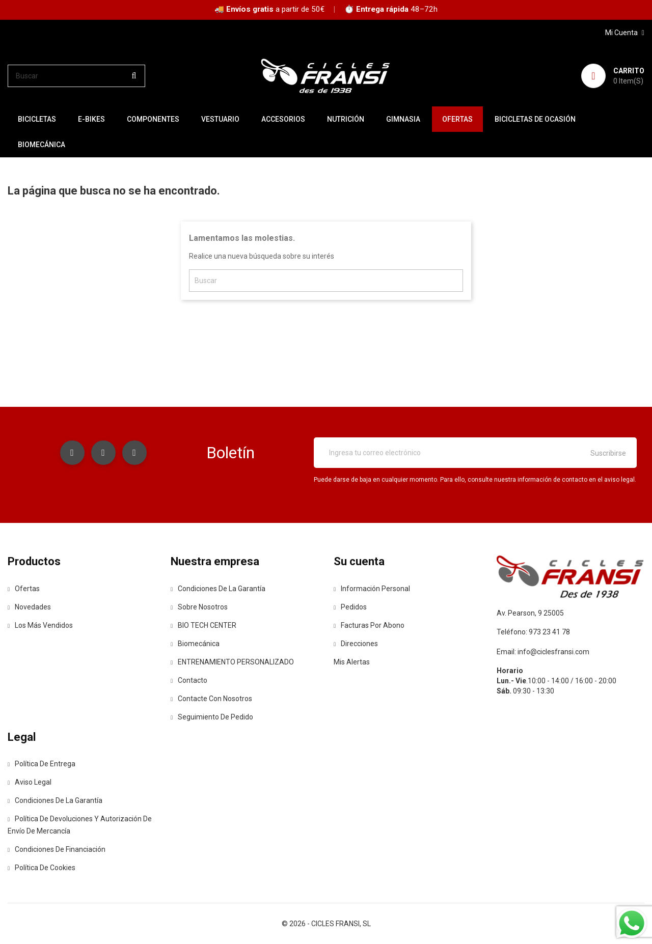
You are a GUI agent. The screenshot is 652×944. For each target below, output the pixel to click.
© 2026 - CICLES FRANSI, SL (326, 924)
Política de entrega (41, 764)
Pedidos (350, 607)
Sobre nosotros (199, 607)
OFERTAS (457, 119)
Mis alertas (352, 662)
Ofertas (24, 589)
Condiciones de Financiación (56, 849)
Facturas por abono (369, 625)
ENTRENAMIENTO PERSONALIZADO (232, 662)
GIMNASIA (403, 119)
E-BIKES (91, 119)
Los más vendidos (40, 625)
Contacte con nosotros (211, 699)
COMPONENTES (153, 119)
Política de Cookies (41, 868)
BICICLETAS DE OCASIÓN (535, 119)
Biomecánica (41, 145)
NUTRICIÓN (345, 119)
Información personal (372, 589)
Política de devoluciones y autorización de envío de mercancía (80, 825)
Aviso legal (29, 782)
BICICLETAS (37, 119)
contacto (189, 680)
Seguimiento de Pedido (212, 717)
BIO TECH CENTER (203, 625)
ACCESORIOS (283, 119)
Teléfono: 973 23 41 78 (533, 632)
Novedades (29, 607)
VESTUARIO (220, 119)
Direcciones (356, 644)
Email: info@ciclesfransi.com (543, 652)
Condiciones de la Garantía (218, 589)
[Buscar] (76, 76)
